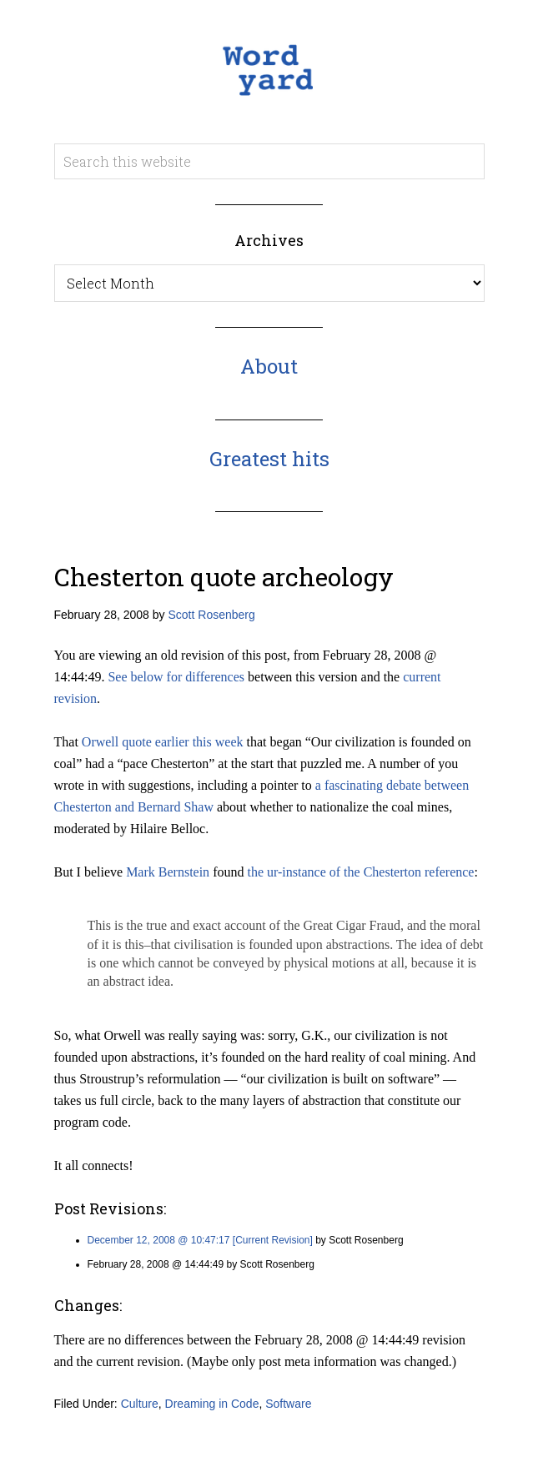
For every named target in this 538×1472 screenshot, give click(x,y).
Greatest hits (269, 458)
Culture (139, 1403)
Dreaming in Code (212, 1403)
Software (288, 1403)
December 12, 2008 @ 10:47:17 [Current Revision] (200, 1240)
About (269, 366)
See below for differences (176, 677)
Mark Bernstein (167, 872)
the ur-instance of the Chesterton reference (360, 872)
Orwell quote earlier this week (163, 742)
